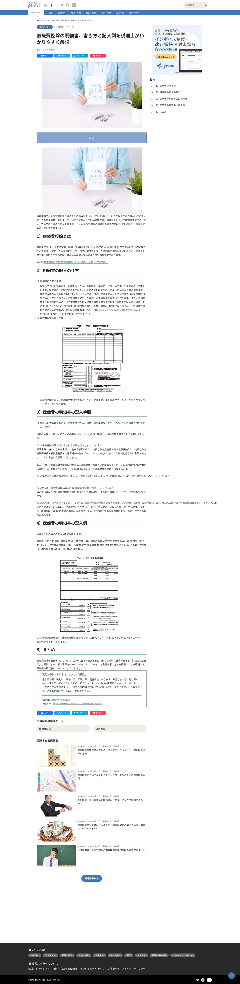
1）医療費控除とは (56, 148)
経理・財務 (76, 12)
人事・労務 (106, 12)
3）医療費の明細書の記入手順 (62, 162)
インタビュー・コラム (92, 968)
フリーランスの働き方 (183, 955)
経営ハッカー (45, 20)
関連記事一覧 (92, 916)
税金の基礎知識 (69, 968)
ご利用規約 (113, 968)
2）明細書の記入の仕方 (58, 155)
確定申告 (55, 20)
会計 (51, 12)
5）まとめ (51, 175)
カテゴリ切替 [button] (35, 12)
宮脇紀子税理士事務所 (61, 738)
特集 (55, 968)
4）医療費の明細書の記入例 (60, 168)
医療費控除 (45, 766)
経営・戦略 (91, 12)
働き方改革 (134, 12)
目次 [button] (91, 138)
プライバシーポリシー (133, 968)
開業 (129, 955)
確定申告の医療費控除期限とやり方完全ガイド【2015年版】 (76, 300)
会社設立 (62, 12)
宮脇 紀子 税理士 (134, 262)
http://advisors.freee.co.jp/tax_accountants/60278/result (77, 741)
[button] (45, 56)
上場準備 (120, 12)
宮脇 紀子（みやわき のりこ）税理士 (64, 712)
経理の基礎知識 (159, 955)
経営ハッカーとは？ (38, 968)
